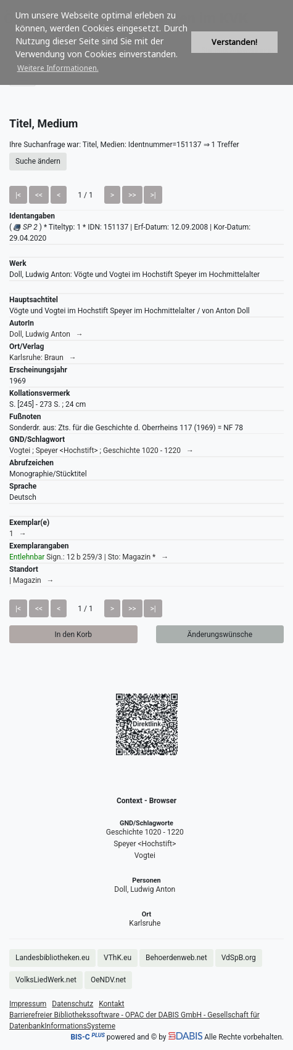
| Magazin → (31, 580)
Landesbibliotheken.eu (52, 957)
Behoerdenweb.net (176, 957)
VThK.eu (117, 957)
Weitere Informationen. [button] (58, 68)
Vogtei (144, 855)
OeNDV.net (108, 980)
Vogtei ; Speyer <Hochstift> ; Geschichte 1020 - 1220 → (101, 450)
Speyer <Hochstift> (144, 844)
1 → (18, 533)
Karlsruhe (144, 923)
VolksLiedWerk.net (45, 980)
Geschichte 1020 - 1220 (145, 832)
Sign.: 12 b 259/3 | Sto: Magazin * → (88, 557)
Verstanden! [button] (234, 42)
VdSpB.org (238, 957)
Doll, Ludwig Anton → (46, 334)
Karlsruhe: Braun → (42, 357)
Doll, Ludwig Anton (144, 889)
